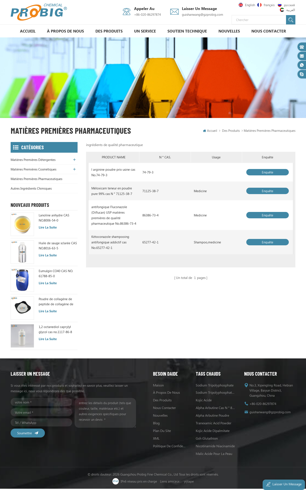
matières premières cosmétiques (33, 170)
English (247, 5)
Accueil (27, 31)
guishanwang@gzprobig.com (202, 14)
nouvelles (229, 31)
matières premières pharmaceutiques (36, 180)
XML (156, 439)
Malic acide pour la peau (214, 455)
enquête (267, 173)
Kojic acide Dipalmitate (213, 432)
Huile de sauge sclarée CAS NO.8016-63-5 (58, 246)
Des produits (109, 31)
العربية (287, 10)
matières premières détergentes (33, 161)
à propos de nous (65, 31)
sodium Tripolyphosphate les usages (216, 393)
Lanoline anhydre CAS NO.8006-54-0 (54, 219)
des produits (162, 401)
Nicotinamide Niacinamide (215, 447)
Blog (156, 424)
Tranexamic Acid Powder (213, 424)
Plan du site (162, 432)
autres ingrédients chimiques (31, 189)
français (266, 5)
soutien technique (187, 31)
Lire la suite (48, 228)
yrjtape (189, 482)
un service (145, 31)
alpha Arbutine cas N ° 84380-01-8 (216, 409)
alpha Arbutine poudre (212, 416)
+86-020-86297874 (147, 14)
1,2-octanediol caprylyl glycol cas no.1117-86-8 (55, 330)
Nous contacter (268, 31)
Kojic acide (204, 401)
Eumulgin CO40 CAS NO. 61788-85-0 (56, 274)
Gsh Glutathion (207, 439)
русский (286, 5)
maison (158, 386)
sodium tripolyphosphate (215, 386)
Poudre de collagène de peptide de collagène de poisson (56, 303)
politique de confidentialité (170, 447)
